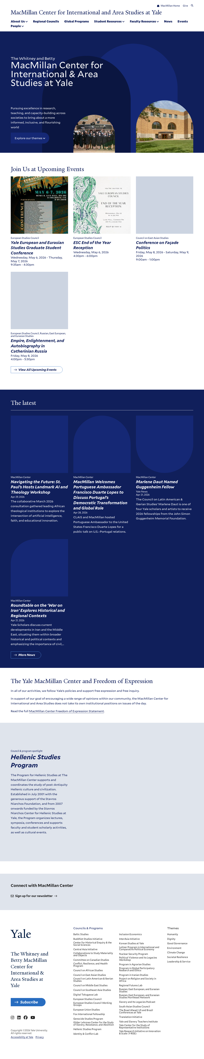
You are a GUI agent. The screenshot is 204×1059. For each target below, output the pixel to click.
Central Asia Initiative (85, 989)
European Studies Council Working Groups (92, 1043)
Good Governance (177, 983)
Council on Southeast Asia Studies (92, 1029)
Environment (174, 987)
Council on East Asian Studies (89, 1014)
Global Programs (76, 21)
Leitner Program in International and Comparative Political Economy (139, 987)
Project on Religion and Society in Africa (137, 1019)
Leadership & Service (178, 1001)
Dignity (171, 978)
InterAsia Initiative (129, 978)
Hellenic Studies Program (36, 785)
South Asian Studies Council (134, 1046)
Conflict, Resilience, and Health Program (90, 1004)
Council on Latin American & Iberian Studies (93, 1019)
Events (183, 21)
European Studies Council (87, 1039)
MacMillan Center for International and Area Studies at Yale (86, 12)
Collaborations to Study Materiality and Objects (93, 994)
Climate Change (176, 992)
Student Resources (108, 21)
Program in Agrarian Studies (134, 1004)
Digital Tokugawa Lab (85, 1034)
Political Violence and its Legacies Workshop (138, 998)
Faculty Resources (143, 21)
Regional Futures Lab (130, 1025)
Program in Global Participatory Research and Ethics (137, 1009)
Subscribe (29, 1041)
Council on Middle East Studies (90, 1025)
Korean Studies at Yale (131, 983)
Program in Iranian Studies (133, 1014)
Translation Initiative (130, 1056)
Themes (173, 967)
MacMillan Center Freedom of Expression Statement (66, 713)
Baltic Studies (81, 974)
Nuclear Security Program (133, 993)
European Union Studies (86, 1049)
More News (26, 657)
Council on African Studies (88, 1010)
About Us (18, 21)
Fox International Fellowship (89, 1054)
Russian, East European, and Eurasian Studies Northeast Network (139, 1036)
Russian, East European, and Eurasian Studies (139, 1030)
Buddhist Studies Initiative (87, 978)
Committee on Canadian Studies (91, 999)
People (16, 25)
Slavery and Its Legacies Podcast (137, 1041)
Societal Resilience (177, 997)
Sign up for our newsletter (34, 935)
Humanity (172, 974)
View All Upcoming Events (37, 372)
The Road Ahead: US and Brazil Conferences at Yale (136, 1051)
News (168, 21)
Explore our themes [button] (28, 138)
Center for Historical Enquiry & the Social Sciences (92, 983)
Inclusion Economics (130, 974)
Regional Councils (46, 21)
